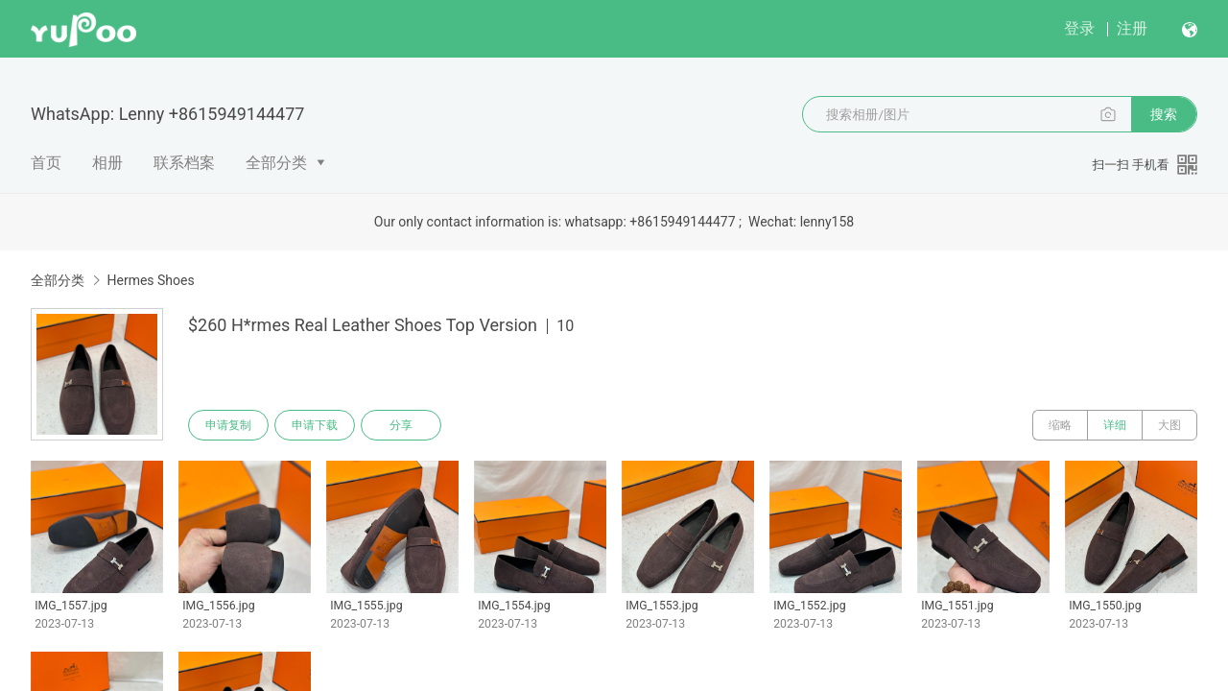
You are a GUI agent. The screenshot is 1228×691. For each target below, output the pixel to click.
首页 (46, 163)
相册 (107, 163)
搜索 (1163, 114)
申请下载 (315, 425)
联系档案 (184, 163)
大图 (1169, 425)
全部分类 (276, 163)
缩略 (1060, 425)
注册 (1132, 28)
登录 (1079, 28)
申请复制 (228, 425)
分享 (401, 425)
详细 (1114, 425)
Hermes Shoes (150, 280)
